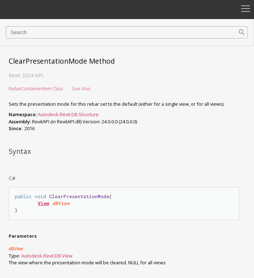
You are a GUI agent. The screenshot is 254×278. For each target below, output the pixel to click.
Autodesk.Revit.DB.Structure (68, 114)
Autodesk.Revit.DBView (46, 255)
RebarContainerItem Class (36, 88)
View (43, 203)
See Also (81, 88)
